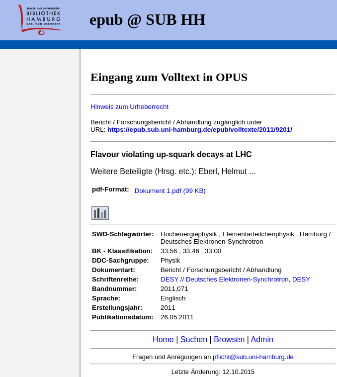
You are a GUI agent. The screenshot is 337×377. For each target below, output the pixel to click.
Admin (262, 339)
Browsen (229, 339)
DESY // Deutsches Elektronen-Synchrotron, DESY (235, 279)
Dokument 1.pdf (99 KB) (170, 190)
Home (163, 339)
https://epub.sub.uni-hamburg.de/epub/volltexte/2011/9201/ (199, 129)
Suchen (193, 339)
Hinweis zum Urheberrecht (129, 106)
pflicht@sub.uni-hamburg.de (253, 357)
